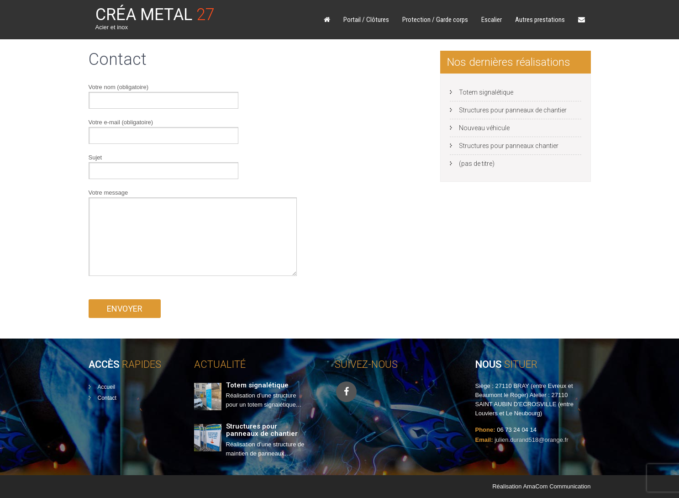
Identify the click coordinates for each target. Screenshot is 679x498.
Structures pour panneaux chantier (508, 145)
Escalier (491, 20)
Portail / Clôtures (366, 20)
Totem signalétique (486, 92)
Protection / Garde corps (435, 20)
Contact (107, 398)
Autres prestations (540, 20)
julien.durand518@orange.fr (531, 439)
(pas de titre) (477, 163)
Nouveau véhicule (484, 128)
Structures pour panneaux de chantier (513, 110)
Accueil (107, 387)
